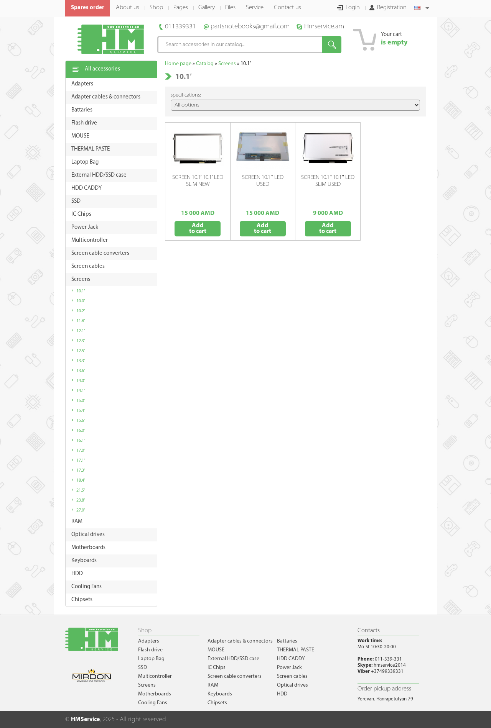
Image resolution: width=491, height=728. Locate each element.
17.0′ (80, 450)
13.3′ (80, 361)
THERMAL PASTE (295, 650)
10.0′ (80, 301)
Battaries (287, 641)
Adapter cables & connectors (240, 641)
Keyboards (220, 694)
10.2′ (80, 311)
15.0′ (80, 400)
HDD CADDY (291, 659)
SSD (142, 668)
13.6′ (80, 371)
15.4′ (80, 410)
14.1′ (80, 391)
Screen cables (292, 676)
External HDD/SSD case (233, 659)
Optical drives (292, 685)
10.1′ (80, 291)
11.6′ (80, 321)
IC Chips (217, 668)
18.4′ (80, 480)
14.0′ (80, 381)
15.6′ (80, 420)
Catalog (205, 64)
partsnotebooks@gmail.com (250, 26)
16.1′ (80, 440)
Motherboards (154, 694)
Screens (227, 64)
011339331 (180, 26)
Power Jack (289, 668)
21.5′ (80, 490)
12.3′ (80, 341)
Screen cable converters (235, 676)
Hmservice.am (324, 26)
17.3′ (80, 470)
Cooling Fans (152, 703)
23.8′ (80, 500)
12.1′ (80, 331)
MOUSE (216, 650)
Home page (178, 64)
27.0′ (80, 510)
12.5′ (80, 351)
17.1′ (80, 460)
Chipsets (217, 703)
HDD (282, 694)
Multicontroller (155, 676)
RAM (213, 685)
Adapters (148, 641)
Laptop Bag (151, 659)
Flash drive (150, 650)
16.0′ (80, 430)
